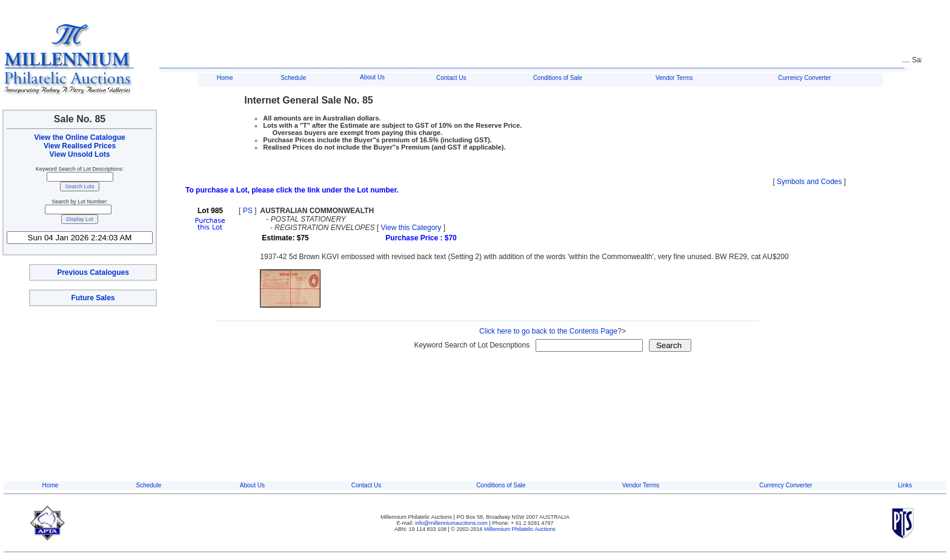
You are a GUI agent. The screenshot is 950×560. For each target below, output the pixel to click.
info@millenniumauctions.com (452, 523)
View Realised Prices (80, 146)
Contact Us (451, 77)
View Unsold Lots (80, 154)
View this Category (411, 227)
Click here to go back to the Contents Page (548, 331)
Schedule (294, 77)
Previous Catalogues (93, 272)
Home (225, 77)
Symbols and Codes (809, 181)
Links (905, 485)
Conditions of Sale (557, 77)
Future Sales (93, 298)
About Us (372, 77)
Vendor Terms (674, 77)
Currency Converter (804, 77)
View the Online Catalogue (79, 137)
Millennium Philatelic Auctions (520, 529)
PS (248, 210)
